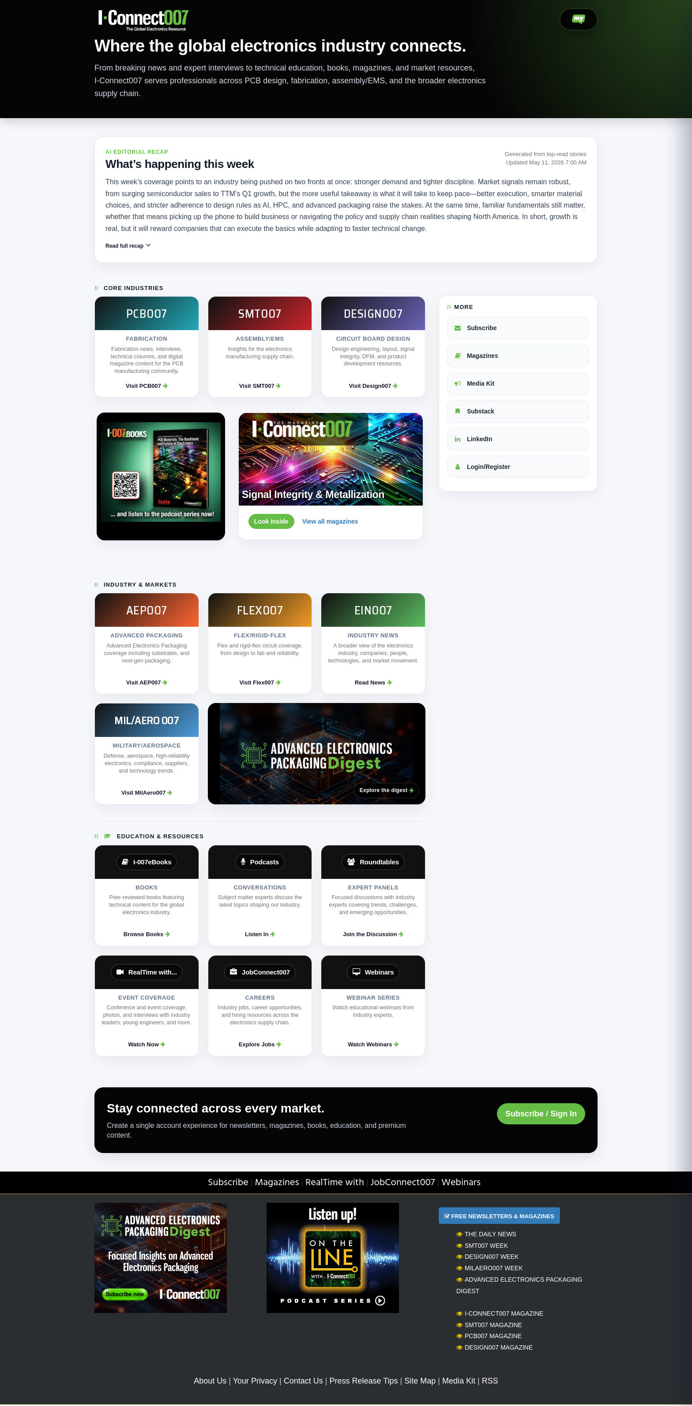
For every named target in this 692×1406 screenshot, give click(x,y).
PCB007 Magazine (489, 1337)
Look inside (271, 522)
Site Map (420, 1381)
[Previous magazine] (389, 425)
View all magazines (330, 522)
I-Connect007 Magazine (499, 1314)
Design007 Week (487, 1257)
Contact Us (303, 1381)
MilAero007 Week (489, 1268)
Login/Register (482, 467)
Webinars (461, 1184)
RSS (490, 1381)
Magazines (476, 356)
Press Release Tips (363, 1381)
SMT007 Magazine (489, 1325)
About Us (210, 1381)
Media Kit (474, 384)
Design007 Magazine (494, 1348)
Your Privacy (255, 1381)
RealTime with (334, 1184)
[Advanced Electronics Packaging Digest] (316, 755)
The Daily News (486, 1235)
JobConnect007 (403, 1184)
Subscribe (475, 328)
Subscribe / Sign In (541, 1114)
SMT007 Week (482, 1246)
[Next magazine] (405, 425)
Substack (474, 412)
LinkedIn (473, 439)
